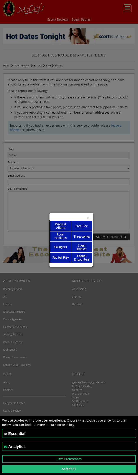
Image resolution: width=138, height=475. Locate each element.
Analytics (17, 446)
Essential (16, 434)
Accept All (69, 469)
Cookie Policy (64, 425)
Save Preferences (69, 459)
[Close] (88, 218)
